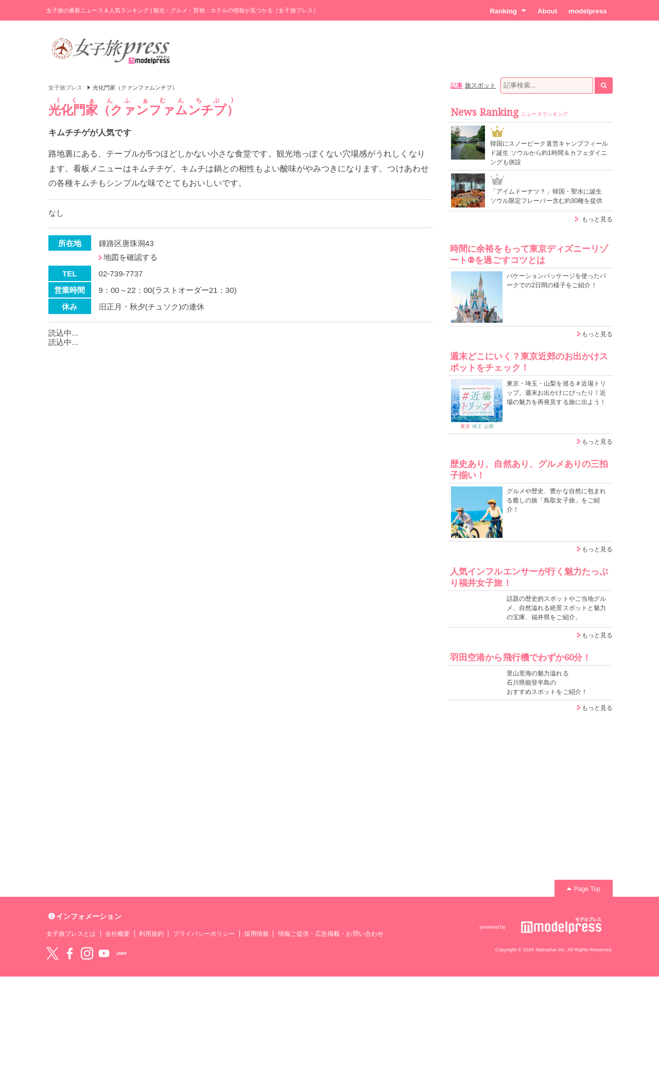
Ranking (508, 11)
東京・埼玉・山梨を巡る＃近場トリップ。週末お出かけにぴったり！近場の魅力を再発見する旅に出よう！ (556, 393)
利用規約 (151, 933)
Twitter (52, 953)
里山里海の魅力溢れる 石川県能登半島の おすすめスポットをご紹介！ (547, 682)
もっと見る (597, 219)
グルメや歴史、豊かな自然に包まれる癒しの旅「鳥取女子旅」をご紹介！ (556, 500)
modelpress (587, 11)
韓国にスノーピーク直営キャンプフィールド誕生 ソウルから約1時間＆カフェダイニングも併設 (549, 153)
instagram (87, 953)
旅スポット (480, 85)
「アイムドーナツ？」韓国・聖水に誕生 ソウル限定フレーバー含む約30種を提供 (546, 196)
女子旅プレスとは (71, 933)
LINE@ (121, 953)
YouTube (104, 953)
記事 (456, 85)
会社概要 (117, 933)
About (547, 11)
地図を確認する (130, 257)
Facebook (69, 953)
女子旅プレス (65, 87)
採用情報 (256, 933)
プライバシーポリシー (204, 933)
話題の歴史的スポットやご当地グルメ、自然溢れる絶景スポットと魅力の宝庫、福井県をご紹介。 (556, 608)
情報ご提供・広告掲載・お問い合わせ (331, 933)
